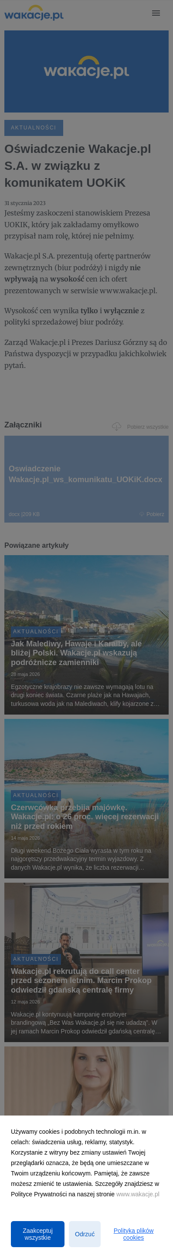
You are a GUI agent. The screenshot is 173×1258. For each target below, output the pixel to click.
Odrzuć (85, 1234)
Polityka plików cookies (134, 1234)
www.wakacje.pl (137, 1194)
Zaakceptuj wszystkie (37, 1234)
